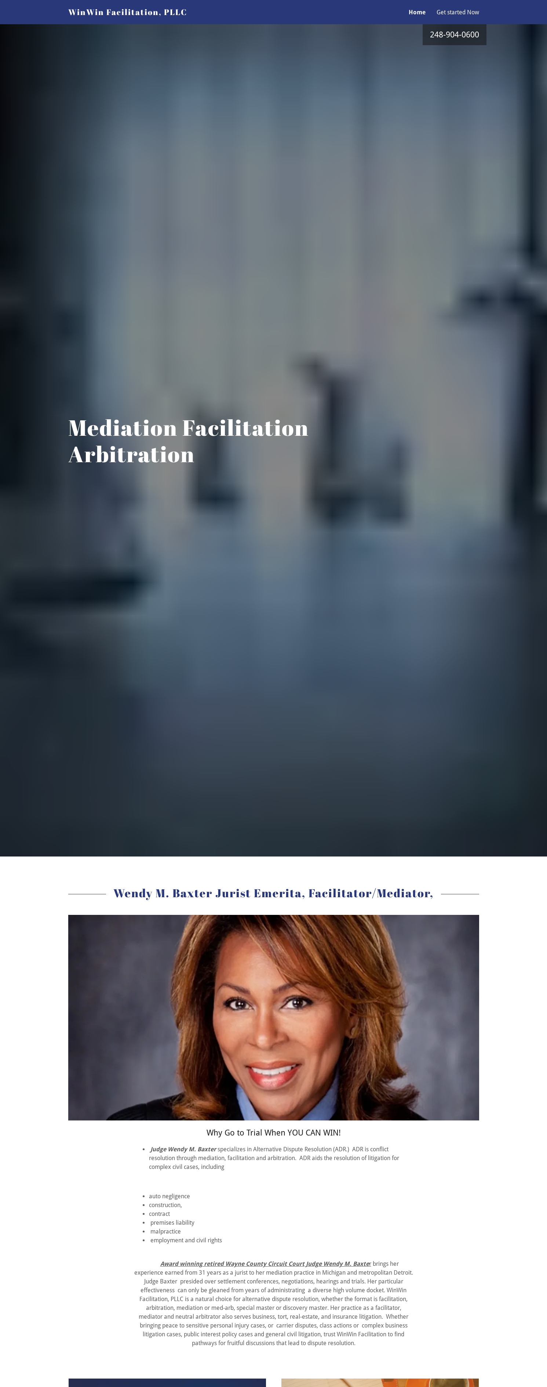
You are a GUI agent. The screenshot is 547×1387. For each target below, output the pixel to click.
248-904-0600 (454, 34)
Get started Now (458, 12)
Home (417, 12)
